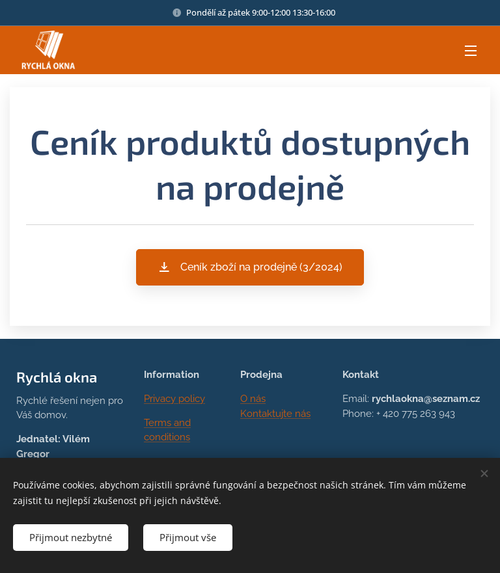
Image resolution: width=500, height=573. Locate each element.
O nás (253, 399)
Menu (471, 50)
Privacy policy (174, 399)
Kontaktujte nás (275, 414)
